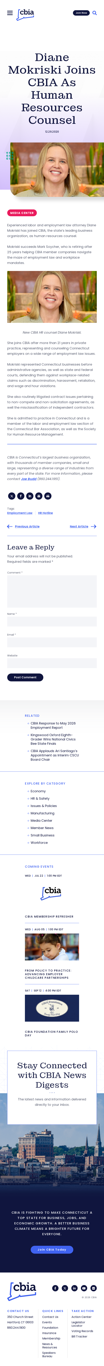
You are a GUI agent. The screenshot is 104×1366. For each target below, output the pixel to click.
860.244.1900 (16, 1328)
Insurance (49, 1333)
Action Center (82, 1317)
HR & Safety (40, 798)
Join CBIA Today (52, 1250)
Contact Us (50, 1317)
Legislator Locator (78, 1324)
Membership (51, 1338)
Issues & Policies (44, 806)
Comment (15, 572)
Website (12, 655)
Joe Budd (28, 479)
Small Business (43, 835)
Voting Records (82, 1331)
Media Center (41, 820)
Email (11, 635)
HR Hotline (45, 513)
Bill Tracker (79, 1336)
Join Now (81, 13)
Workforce (39, 843)
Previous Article (27, 527)
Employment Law (19, 513)
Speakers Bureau (49, 1354)
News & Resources (49, 1345)
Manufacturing (42, 813)
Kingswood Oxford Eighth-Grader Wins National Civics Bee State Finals (53, 739)
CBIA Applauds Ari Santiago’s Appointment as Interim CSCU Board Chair (55, 755)
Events (47, 1322)
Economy (38, 791)
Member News (42, 828)
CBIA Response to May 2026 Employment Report (53, 725)
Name (12, 614)
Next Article (79, 527)
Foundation (50, 1328)
